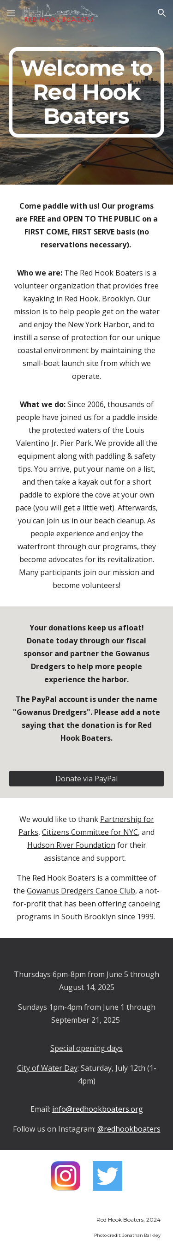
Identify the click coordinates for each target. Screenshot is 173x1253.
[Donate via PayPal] (86, 778)
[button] (11, 12)
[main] (87, 92)
